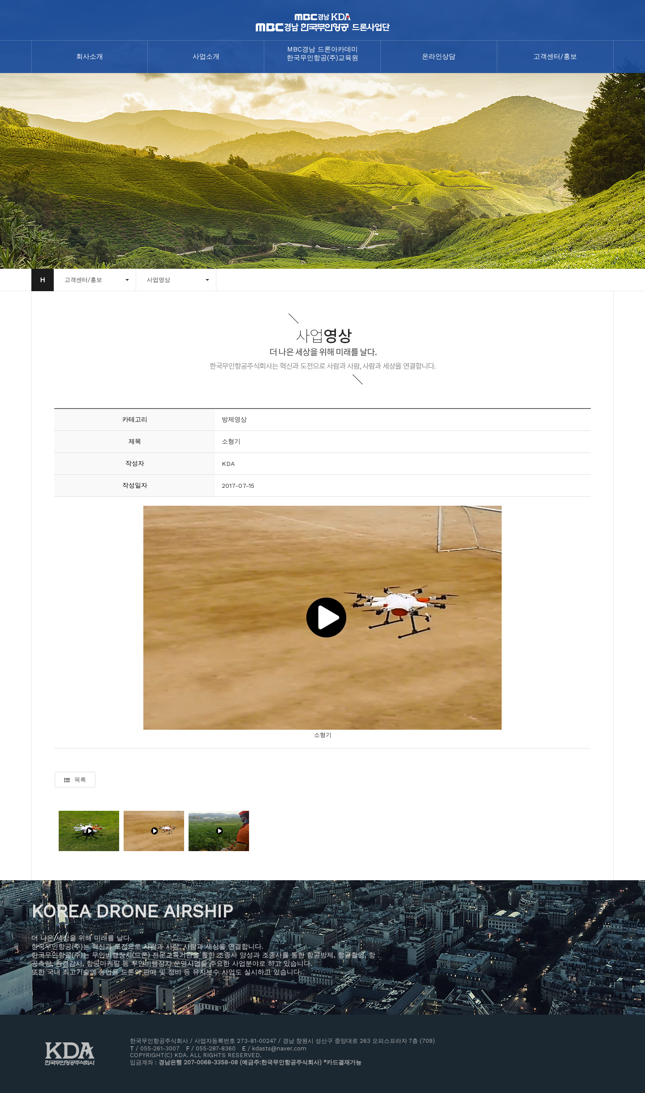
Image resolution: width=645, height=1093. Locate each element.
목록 (75, 779)
